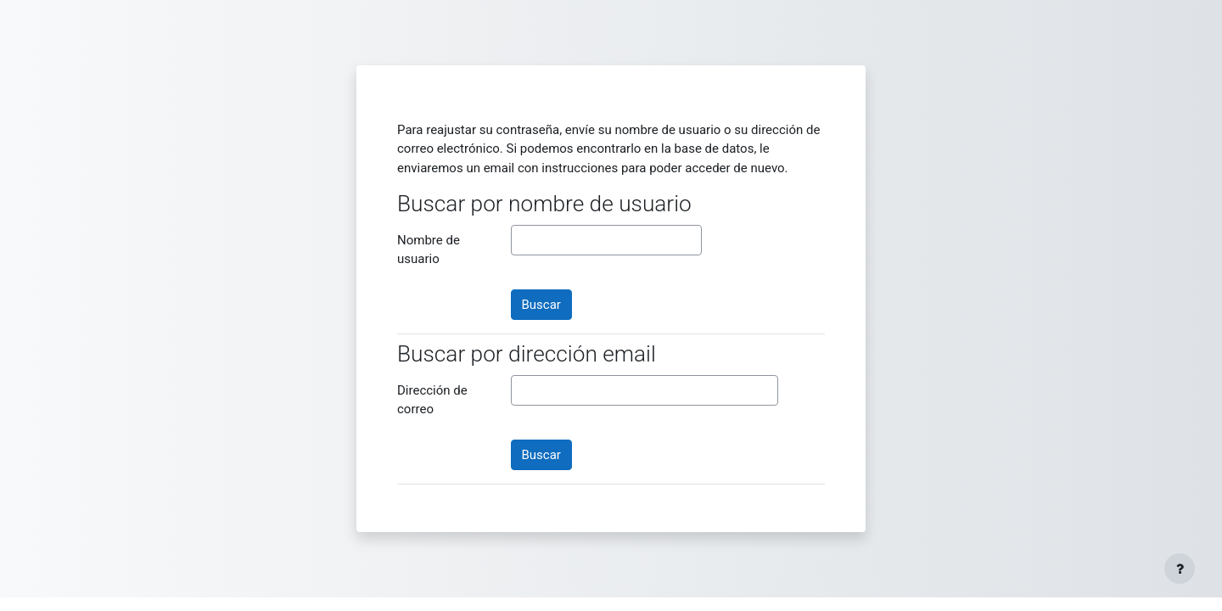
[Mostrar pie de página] (1179, 568)
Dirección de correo (432, 400)
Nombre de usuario (428, 250)
